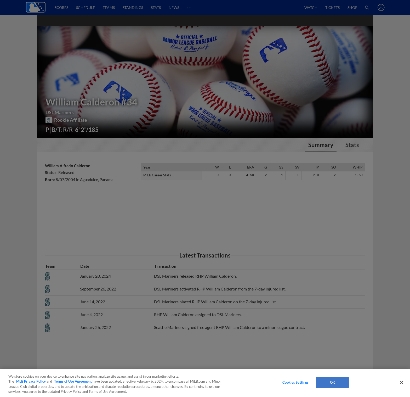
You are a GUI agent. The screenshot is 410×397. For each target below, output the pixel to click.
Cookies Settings (295, 382)
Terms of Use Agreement (73, 381)
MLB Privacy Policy (31, 381)
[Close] (401, 382)
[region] (205, 383)
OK (332, 382)
